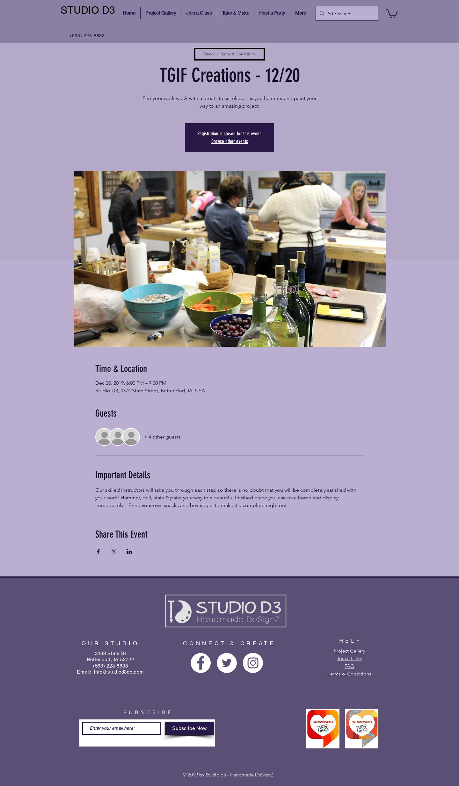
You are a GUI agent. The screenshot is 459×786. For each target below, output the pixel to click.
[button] (392, 13)
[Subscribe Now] (189, 728)
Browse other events (229, 141)
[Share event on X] (114, 551)
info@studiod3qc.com (119, 672)
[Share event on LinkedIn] (130, 551)
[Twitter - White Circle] (227, 663)
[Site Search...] (346, 13)
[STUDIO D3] (89, 10)
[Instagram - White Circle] (253, 663)
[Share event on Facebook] (98, 551)
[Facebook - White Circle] (201, 663)
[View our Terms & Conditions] (229, 54)
